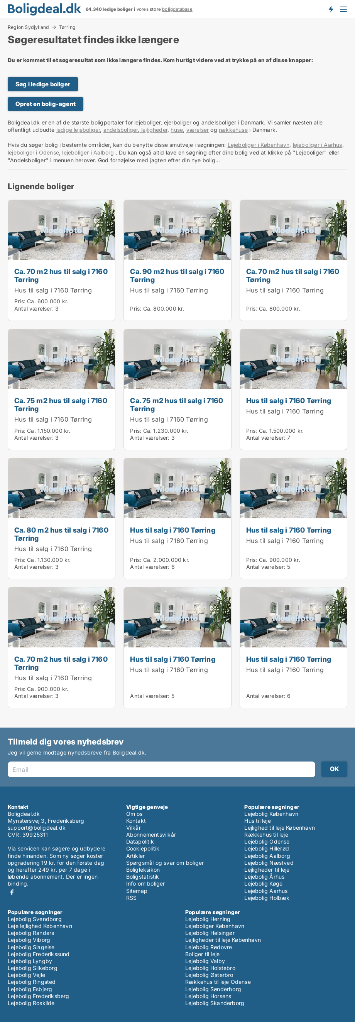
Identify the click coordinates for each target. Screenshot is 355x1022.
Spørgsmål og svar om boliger (165, 862)
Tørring (67, 27)
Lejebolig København (271, 813)
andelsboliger (120, 129)
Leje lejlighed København (40, 926)
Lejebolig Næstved (268, 862)
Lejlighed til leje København (279, 827)
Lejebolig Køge (263, 883)
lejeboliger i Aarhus (317, 144)
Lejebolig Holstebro (210, 968)
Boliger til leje (202, 954)
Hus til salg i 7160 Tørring (53, 290)
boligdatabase (177, 9)
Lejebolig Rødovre (208, 947)
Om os (134, 813)
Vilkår (133, 827)
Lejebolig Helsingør (210, 933)
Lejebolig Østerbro (209, 975)
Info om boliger (145, 883)
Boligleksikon (143, 869)
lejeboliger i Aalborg (88, 152)
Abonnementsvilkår (151, 834)
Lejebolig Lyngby (30, 961)
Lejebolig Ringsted (32, 981)
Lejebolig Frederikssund (39, 954)
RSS (131, 897)
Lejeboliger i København (259, 144)
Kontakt (136, 820)
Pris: (20, 301)
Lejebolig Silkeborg (32, 968)
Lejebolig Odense (266, 841)
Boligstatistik (142, 876)
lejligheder (153, 129)
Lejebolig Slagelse (31, 947)
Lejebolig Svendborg (35, 919)
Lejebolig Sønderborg (213, 989)
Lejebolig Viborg (29, 939)
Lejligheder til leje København (223, 939)
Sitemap (136, 891)
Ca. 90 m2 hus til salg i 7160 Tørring (177, 275)
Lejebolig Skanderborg (214, 1003)
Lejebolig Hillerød (266, 848)
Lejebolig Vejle (26, 975)
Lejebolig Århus (264, 876)
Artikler (135, 855)
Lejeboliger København (214, 926)
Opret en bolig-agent (45, 104)
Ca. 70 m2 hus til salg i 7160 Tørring (61, 275)
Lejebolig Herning (207, 919)
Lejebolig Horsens (208, 996)
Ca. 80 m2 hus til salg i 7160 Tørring (61, 534)
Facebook (12, 892)
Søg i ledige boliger (42, 84)
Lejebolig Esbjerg (30, 989)
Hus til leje (257, 820)
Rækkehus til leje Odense (218, 981)
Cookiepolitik (143, 848)
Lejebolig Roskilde (31, 1003)
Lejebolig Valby (205, 961)
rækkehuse (233, 129)
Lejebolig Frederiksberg (38, 996)
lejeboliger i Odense (33, 152)
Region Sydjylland (28, 27)
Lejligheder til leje (266, 869)
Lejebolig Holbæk (266, 897)
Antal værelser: (34, 308)
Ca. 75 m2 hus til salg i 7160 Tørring (60, 404)
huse (177, 129)
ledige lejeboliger (78, 129)
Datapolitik (140, 841)
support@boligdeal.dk (37, 827)
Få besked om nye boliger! (331, 8)
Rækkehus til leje (266, 834)
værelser (197, 129)
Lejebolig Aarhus (265, 891)
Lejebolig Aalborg (267, 855)
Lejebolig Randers (31, 933)
